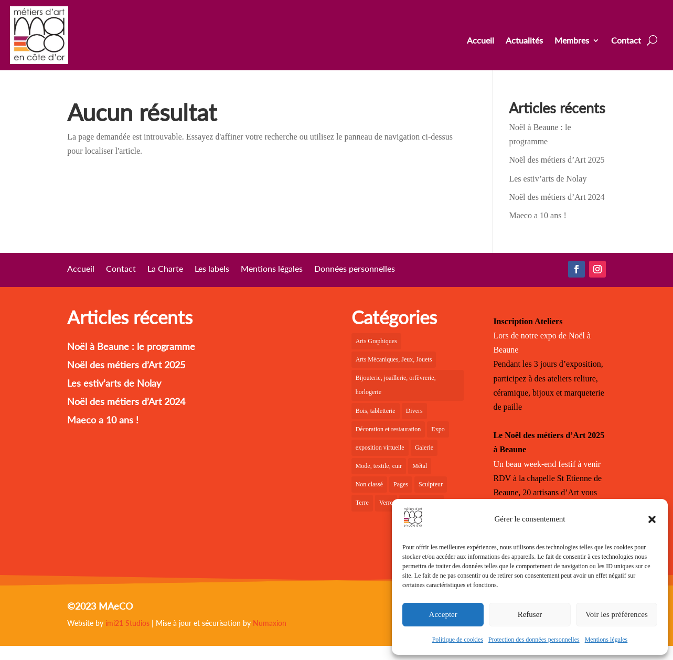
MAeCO (116, 606)
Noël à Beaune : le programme (131, 346)
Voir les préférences (616, 614)
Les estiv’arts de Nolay (547, 178)
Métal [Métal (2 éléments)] (419, 466)
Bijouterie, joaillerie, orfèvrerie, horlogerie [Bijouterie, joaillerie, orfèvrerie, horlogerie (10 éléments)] (396, 385)
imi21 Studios (127, 623)
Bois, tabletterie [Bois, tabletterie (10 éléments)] (376, 410)
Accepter (443, 614)
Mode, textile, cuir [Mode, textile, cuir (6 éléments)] (379, 466)
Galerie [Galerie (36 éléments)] (424, 447)
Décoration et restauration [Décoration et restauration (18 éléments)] (388, 429)
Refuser (530, 614)
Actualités (524, 41)
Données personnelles (354, 269)
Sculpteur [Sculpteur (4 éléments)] (431, 484)
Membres (571, 41)
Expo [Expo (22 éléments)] (437, 429)
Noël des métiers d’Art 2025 (556, 159)
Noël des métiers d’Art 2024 (556, 197)
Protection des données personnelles (534, 639)
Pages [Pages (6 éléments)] (400, 484)
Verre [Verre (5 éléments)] (386, 502)
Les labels (212, 269)
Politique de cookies (457, 639)
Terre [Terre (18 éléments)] (362, 502)
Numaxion (269, 623)
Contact (626, 41)
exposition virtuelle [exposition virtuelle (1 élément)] (380, 447)
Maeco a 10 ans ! (537, 215)
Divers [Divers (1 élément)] (414, 410)
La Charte (165, 269)
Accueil (480, 41)
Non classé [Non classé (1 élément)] (369, 484)
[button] (652, 519)
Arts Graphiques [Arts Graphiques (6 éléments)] (376, 341)
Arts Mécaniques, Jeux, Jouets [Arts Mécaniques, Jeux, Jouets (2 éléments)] (394, 359)
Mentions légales (606, 639)
